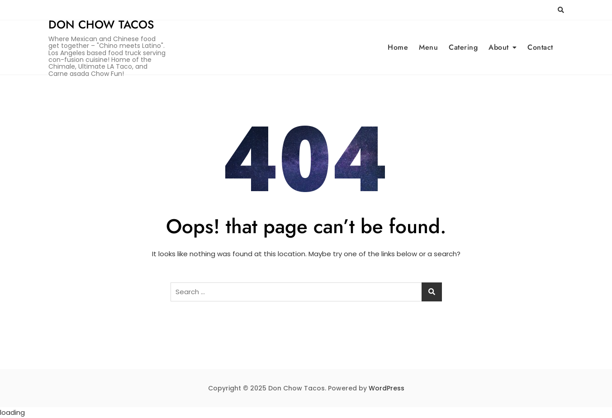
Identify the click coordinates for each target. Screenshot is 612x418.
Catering (463, 47)
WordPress (386, 388)
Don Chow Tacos (101, 24)
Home (398, 47)
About (499, 47)
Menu (428, 47)
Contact (540, 47)
